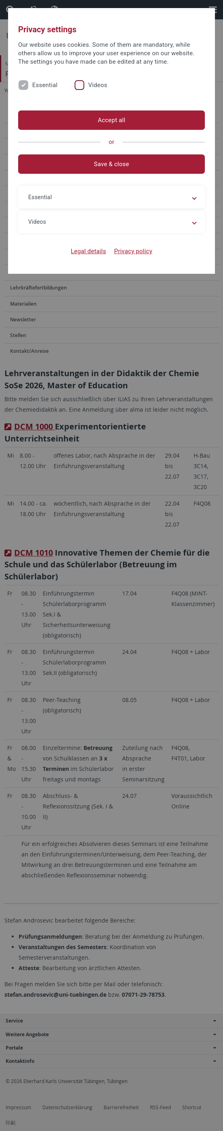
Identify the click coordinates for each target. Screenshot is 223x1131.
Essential (45, 85)
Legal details (88, 251)
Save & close (111, 164)
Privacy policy (133, 251)
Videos (97, 85)
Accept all (111, 120)
